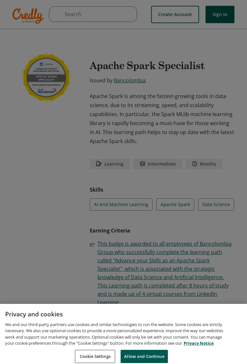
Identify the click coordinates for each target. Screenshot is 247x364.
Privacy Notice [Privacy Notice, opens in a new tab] (199, 349)
